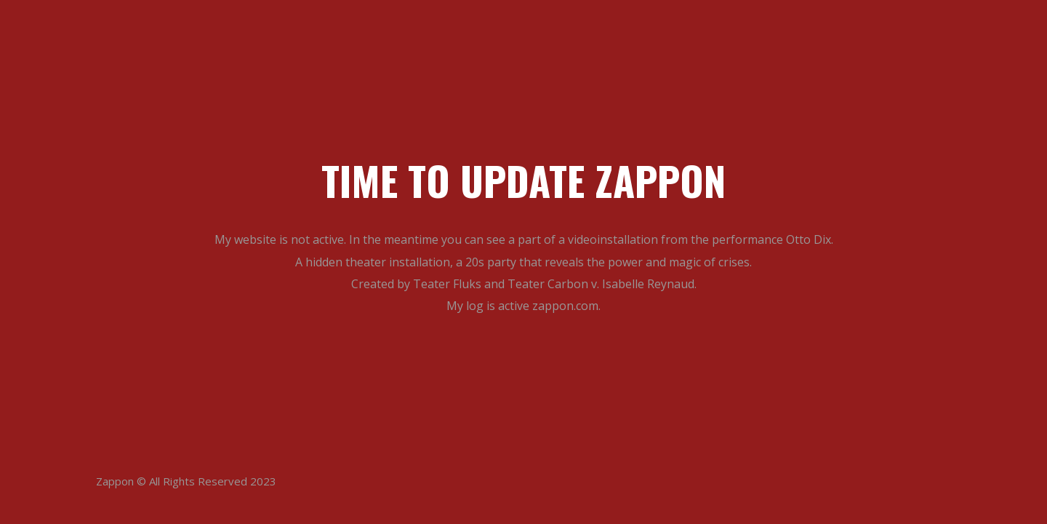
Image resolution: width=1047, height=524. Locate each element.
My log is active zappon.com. (523, 306)
